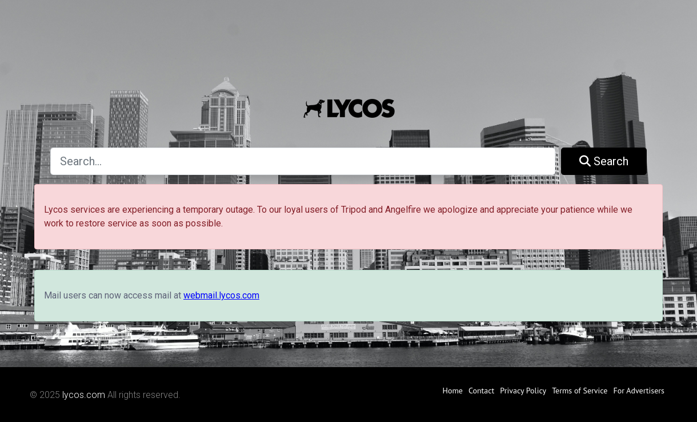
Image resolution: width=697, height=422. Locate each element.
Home (453, 390)
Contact (481, 390)
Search (603, 161)
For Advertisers (638, 390)
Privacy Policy (523, 390)
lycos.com (83, 394)
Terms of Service (579, 390)
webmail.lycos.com (221, 295)
